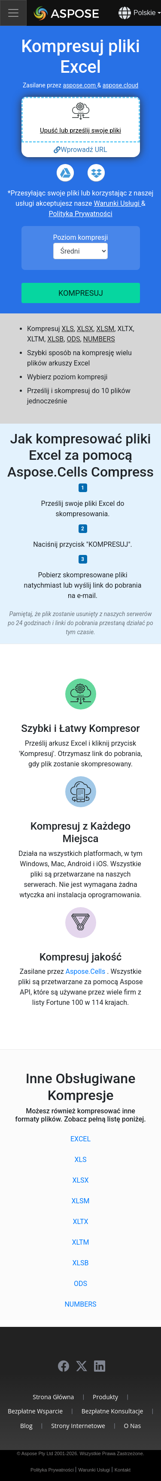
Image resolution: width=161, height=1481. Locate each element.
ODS (73, 339)
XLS (68, 329)
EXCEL (80, 1139)
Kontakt (123, 1469)
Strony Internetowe (78, 1426)
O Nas (132, 1426)
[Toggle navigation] (13, 13)
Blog (26, 1426)
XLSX (85, 329)
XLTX (80, 1222)
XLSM (105, 329)
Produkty (105, 1397)
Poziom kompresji (80, 237)
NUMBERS (99, 339)
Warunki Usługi (117, 203)
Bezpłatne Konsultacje (112, 1411)
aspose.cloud (120, 85)
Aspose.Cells (86, 971)
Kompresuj (80, 292)
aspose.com (80, 85)
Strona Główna (53, 1397)
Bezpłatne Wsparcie (35, 1411)
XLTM (80, 1242)
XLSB (55, 339)
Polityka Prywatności (80, 214)
